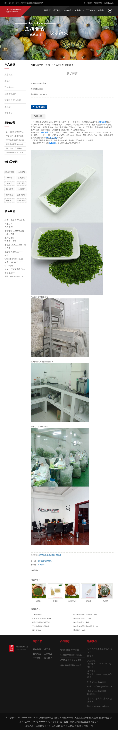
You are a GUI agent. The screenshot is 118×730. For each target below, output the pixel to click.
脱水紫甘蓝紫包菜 (45, 561)
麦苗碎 (39, 601)
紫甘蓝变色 (36, 630)
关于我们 (56, 10)
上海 (58, 726)
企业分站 (88, 3)
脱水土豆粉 (21, 183)
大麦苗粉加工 (37, 615)
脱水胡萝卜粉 (21, 195)
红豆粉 (88, 601)
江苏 (54, 726)
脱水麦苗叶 (9, 172)
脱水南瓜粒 (72, 601)
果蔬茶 (8, 106)
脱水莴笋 (21, 189)
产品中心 (78, 10)
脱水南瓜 (9, 200)
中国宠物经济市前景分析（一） (85, 615)
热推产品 (29, 726)
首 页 (47, 65)
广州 (91, 726)
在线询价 (39, 107)
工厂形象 (89, 10)
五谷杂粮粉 (10, 87)
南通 (86, 726)
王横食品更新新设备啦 (41, 626)
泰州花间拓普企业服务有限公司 (84, 722)
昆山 (72, 726)
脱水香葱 (9, 189)
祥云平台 (55, 722)
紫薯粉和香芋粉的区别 (41, 622)
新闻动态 (67, 10)
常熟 (77, 726)
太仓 (81, 726)
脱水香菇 (9, 195)
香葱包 (105, 601)
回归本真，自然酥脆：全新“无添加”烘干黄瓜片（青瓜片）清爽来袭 (16, 148)
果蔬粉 (8, 81)
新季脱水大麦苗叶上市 (82, 618)
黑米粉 (9, 178)
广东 (49, 726)
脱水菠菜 (21, 178)
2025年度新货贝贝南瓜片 (16, 140)
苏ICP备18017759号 (28, 722)
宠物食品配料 (11, 93)
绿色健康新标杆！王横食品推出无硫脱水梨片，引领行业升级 (16, 152)
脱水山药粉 (21, 200)
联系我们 (101, 10)
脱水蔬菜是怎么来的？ (82, 622)
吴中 (63, 726)
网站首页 (47, 10)
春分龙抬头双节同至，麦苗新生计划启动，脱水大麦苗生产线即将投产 (16, 132)
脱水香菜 (41, 565)
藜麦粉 (55, 601)
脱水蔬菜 (9, 74)
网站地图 (98, 3)
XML (111, 3)
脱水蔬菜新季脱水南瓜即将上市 (16, 144)
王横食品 (48, 654)
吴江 (68, 726)
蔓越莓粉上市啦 (79, 630)
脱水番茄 (21, 172)
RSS (105, 3)
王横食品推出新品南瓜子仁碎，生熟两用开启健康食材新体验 (16, 136)
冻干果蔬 (9, 113)
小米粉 (9, 183)
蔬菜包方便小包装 (13, 100)
